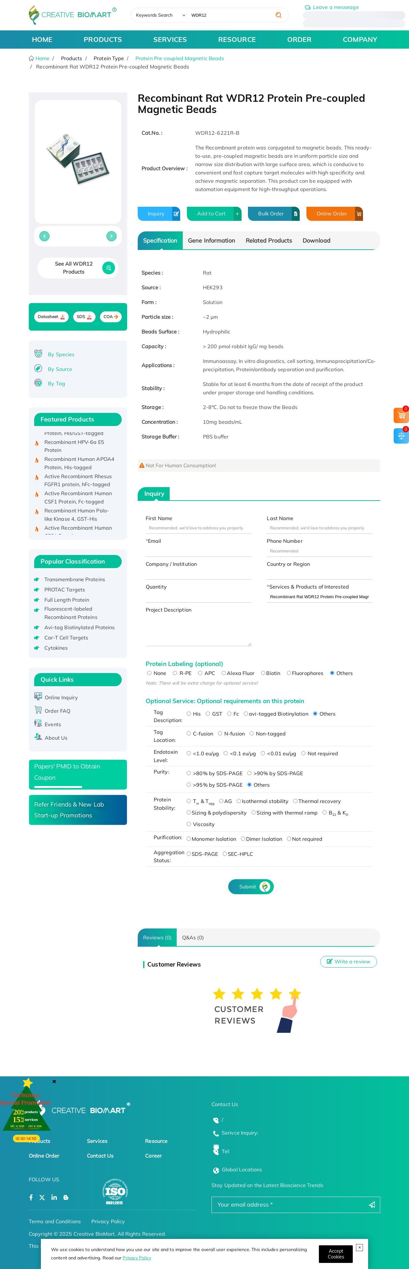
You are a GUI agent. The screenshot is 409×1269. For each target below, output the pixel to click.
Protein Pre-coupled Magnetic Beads (179, 58)
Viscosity (201, 824)
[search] (278, 15)
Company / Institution (171, 564)
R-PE (182, 673)
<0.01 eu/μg (278, 753)
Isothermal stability (263, 801)
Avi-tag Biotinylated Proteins (79, 627)
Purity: (161, 771)
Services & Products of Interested (309, 586)
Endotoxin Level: (166, 756)
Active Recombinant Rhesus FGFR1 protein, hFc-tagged (78, 482)
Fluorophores (305, 673)
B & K (335, 812)
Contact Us (100, 1156)
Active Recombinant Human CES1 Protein (78, 533)
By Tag (56, 383)
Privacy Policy (137, 1258)
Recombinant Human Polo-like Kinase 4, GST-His (76, 517)
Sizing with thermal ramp (284, 812)
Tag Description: (168, 716)
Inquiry (164, 214)
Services (97, 1141)
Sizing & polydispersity (217, 812)
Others (341, 673)
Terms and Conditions (55, 1221)
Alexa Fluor (238, 673)
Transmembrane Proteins (74, 579)
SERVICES (170, 39)
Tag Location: (165, 736)
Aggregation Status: (168, 856)
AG (225, 801)
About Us (56, 738)
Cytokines (56, 648)
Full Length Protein (66, 600)
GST (214, 714)
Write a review (348, 961)
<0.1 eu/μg (240, 753)
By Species (61, 354)
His (194, 714)
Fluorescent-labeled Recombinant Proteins (70, 613)
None (156, 673)
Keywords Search (154, 15)
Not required (319, 753)
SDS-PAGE (202, 854)
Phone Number (284, 541)
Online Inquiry (61, 697)
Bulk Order (279, 214)
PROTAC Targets (64, 589)
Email (154, 541)
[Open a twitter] (42, 1198)
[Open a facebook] (31, 1198)
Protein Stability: (164, 803)
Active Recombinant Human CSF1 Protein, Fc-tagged (78, 499)
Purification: (168, 837)
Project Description (168, 609)
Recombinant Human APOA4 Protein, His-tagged (79, 465)
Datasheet (48, 316)
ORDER (299, 39)
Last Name (280, 518)
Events (53, 724)
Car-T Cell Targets (66, 637)
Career (153, 1156)
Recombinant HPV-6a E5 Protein (74, 448)
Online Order (340, 214)
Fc (233, 714)
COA (108, 316)
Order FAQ (57, 711)
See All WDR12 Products (74, 268)
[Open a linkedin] (54, 1198)
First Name (159, 518)
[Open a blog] (66, 1198)
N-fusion (231, 733)
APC (206, 673)
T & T (200, 801)
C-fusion (200, 733)
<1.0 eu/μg (203, 753)
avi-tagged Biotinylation (276, 714)
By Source (60, 369)
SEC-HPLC (238, 854)
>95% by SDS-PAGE (215, 785)
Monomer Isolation (211, 839)
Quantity (156, 586)
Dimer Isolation (261, 839)
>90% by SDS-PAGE (275, 773)
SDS (81, 316)
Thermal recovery (317, 801)
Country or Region (288, 564)
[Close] (336, 1254)
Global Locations (242, 1169)
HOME (42, 39)
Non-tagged (268, 733)
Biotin (270, 673)
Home (42, 58)
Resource (156, 1141)
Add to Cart (219, 214)
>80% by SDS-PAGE (215, 773)
